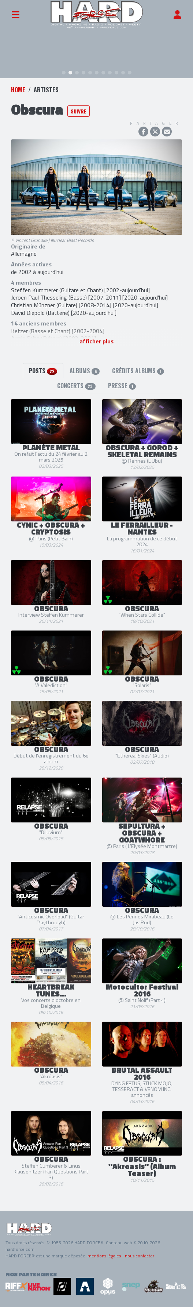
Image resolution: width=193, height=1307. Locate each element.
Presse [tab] (122, 385)
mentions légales (104, 1255)
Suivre (78, 111)
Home (18, 89)
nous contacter (139, 1255)
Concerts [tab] (76, 385)
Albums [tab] (84, 370)
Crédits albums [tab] (138, 370)
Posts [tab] (43, 370)
